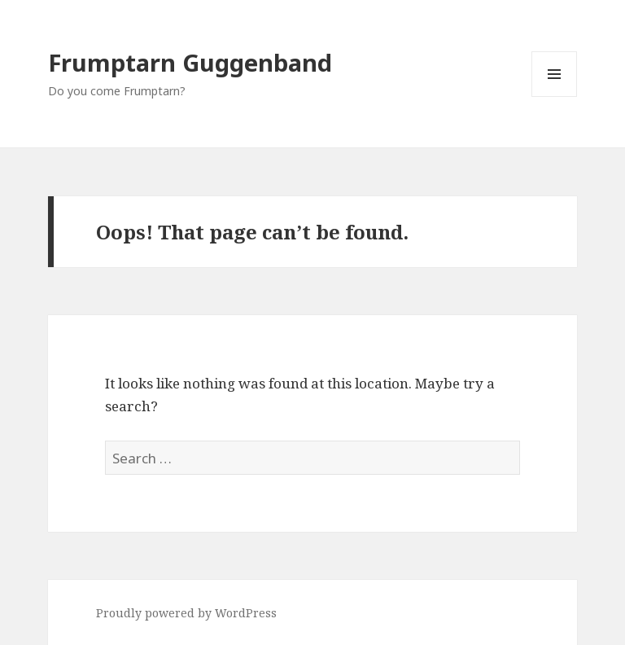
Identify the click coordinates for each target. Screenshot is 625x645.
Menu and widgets (554, 96)
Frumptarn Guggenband (190, 62)
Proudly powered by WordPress (186, 613)
